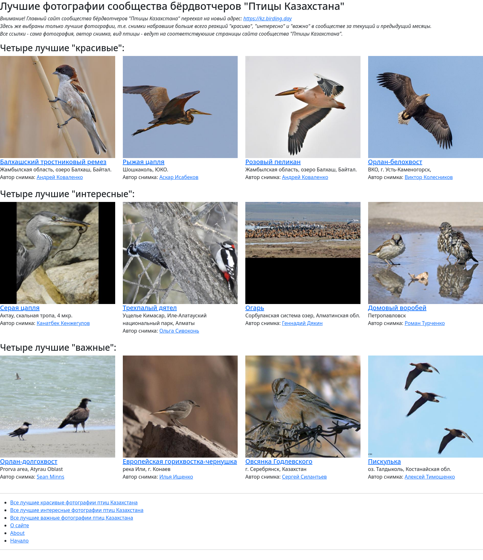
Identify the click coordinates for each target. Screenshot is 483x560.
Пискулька (384, 461)
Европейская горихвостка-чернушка (180, 461)
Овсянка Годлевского (278, 461)
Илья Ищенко (176, 476)
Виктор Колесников (429, 177)
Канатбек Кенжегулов (63, 323)
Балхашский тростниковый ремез (53, 161)
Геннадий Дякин (302, 323)
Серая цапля (19, 307)
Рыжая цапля (143, 161)
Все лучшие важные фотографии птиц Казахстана (71, 517)
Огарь (254, 307)
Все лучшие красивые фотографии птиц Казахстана (74, 502)
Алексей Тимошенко (430, 476)
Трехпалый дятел (150, 307)
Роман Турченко (425, 323)
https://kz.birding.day (267, 18)
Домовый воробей (397, 307)
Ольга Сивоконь (179, 330)
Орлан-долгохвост (28, 461)
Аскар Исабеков (179, 177)
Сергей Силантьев (304, 476)
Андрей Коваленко (60, 177)
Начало (19, 540)
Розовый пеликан (273, 161)
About (17, 532)
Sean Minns (50, 476)
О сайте (19, 525)
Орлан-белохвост (395, 161)
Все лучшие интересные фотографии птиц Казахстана (77, 510)
